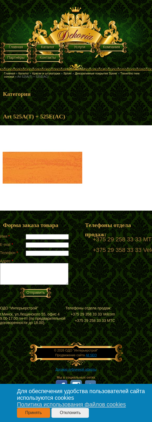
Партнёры (15, 57)
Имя (5, 236)
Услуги (79, 47)
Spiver (67, 73)
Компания (111, 47)
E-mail (6, 244)
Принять (33, 412)
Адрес (6, 261)
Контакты (48, 57)
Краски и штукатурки (46, 73)
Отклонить (70, 412)
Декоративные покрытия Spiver (96, 73)
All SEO (91, 355)
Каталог (48, 47)
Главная (16, 47)
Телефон (9, 253)
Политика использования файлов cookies (71, 404)
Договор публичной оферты (76, 369)
